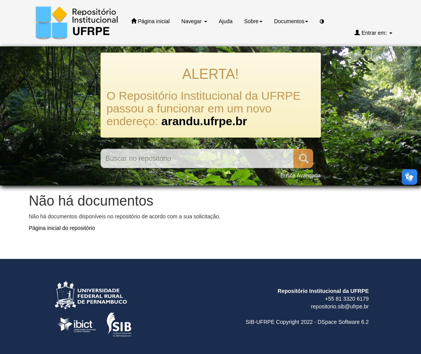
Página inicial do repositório (62, 228)
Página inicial (150, 21)
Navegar (194, 21)
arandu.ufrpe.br (204, 121)
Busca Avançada (300, 175)
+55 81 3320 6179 (347, 299)
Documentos (291, 21)
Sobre (253, 21)
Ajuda (226, 21)
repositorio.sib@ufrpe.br (340, 306)
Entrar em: (373, 32)
